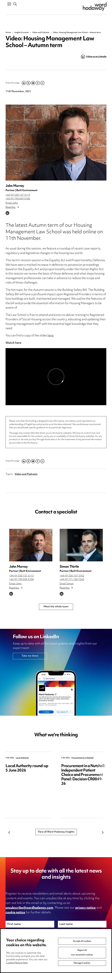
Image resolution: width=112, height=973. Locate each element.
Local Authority (22, 758)
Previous (9, 832)
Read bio (12, 207)
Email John (12, 203)
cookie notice (15, 912)
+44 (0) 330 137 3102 (72, 575)
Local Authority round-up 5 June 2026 (27, 768)
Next (102, 832)
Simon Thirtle (69, 567)
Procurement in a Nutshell (82, 758)
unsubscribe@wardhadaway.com (29, 908)
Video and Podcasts (40, 32)
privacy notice (85, 908)
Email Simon (67, 583)
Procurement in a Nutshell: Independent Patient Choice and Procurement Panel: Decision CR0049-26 (83, 775)
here (51, 336)
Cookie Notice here (17, 962)
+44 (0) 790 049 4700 (18, 198)
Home (8, 32)
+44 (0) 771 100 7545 (72, 579)
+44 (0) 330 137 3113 (18, 195)
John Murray (15, 186)
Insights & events (21, 32)
